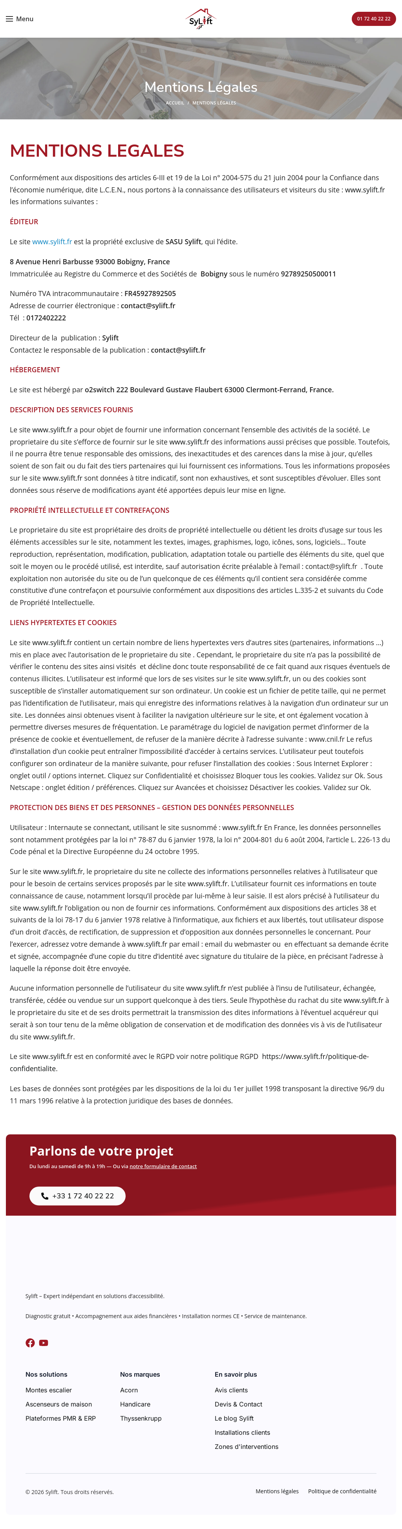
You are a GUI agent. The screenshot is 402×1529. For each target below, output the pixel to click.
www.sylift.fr (365, 189)
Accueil (175, 103)
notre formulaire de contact (163, 1166)
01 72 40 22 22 (374, 18)
